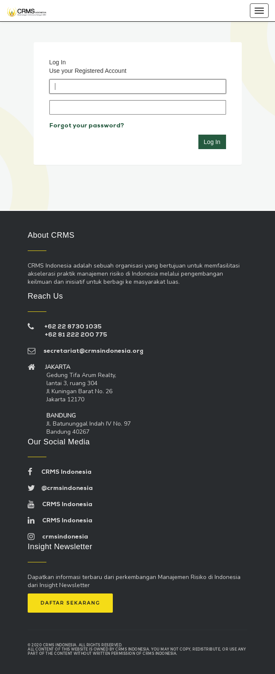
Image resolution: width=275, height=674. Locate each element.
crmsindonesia (58, 537)
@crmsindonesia (60, 488)
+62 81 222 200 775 (76, 335)
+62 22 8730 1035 (73, 327)
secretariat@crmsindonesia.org (85, 351)
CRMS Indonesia (60, 472)
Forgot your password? (86, 126)
